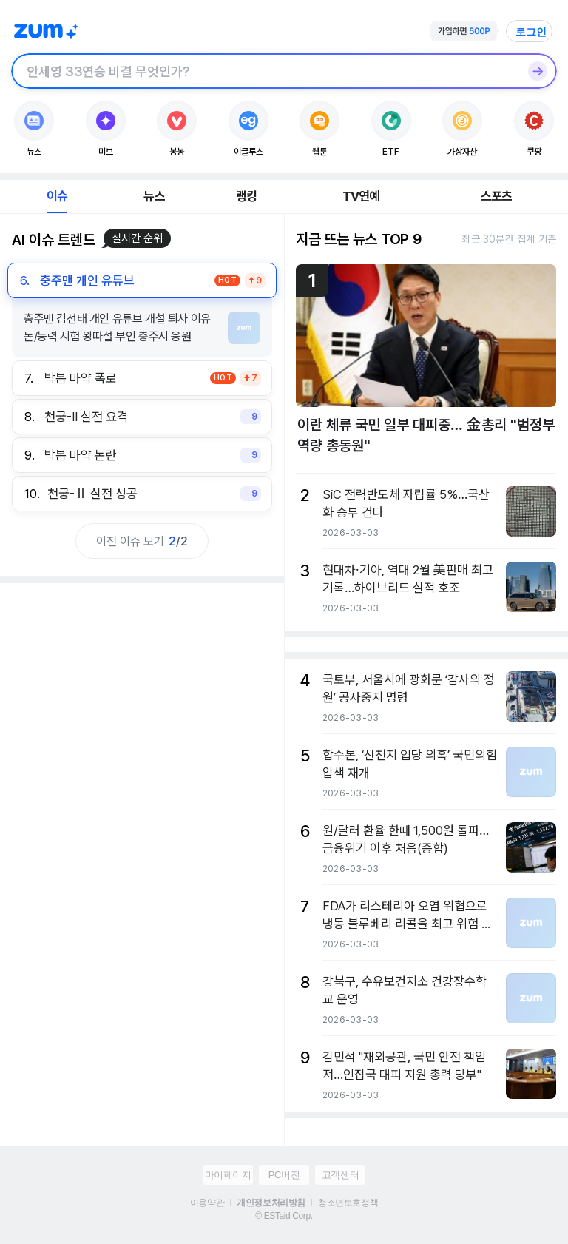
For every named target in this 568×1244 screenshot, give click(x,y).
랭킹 (246, 196)
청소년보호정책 (348, 1202)
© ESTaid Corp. (283, 1216)
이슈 (57, 196)
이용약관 (207, 1202)
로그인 (531, 32)
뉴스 (153, 196)
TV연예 (361, 196)
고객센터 (340, 1174)
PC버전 (284, 1174)
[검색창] (265, 71)
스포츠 (497, 196)
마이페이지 (228, 1174)
